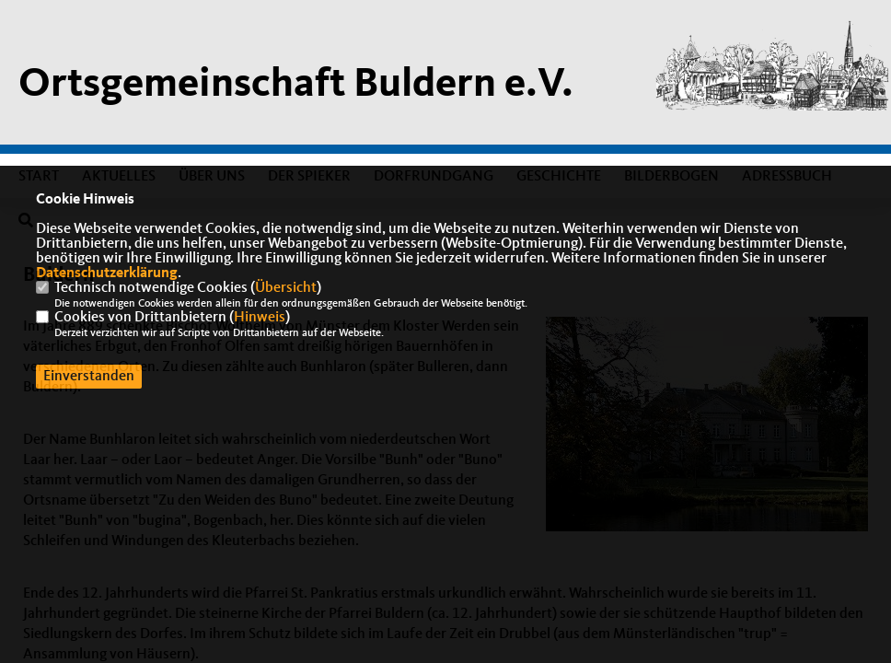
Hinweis (259, 317)
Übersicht (286, 288)
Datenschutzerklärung (107, 273)
